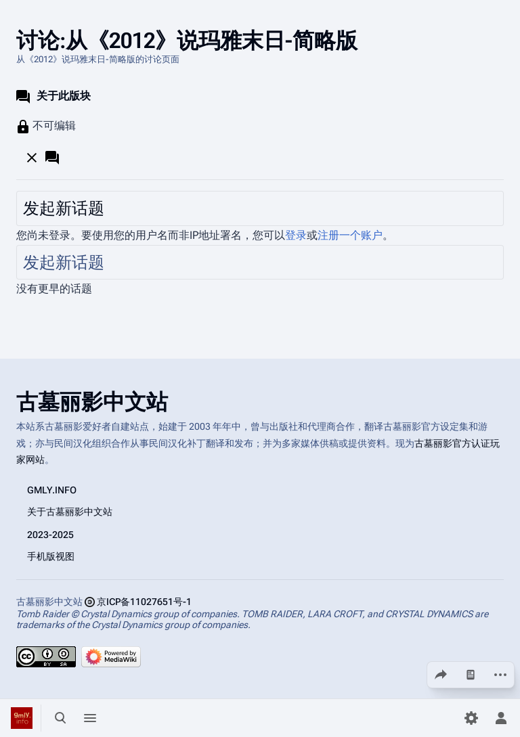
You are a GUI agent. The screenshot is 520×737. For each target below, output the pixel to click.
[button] (44, 157)
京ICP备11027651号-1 (144, 601)
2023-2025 (50, 534)
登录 (296, 235)
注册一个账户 (350, 235)
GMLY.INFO (52, 489)
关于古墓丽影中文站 (69, 511)
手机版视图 (50, 555)
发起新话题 (63, 208)
